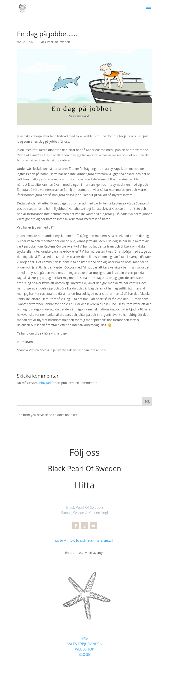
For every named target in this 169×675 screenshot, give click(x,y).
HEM (84, 638)
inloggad (45, 383)
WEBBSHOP (84, 649)
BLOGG (84, 654)
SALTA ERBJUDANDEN (84, 643)
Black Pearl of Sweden (54, 42)
